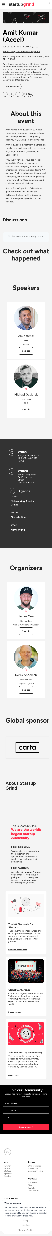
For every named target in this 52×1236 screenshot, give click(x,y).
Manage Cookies (26, 1230)
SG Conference (34, 1166)
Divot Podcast (33, 1190)
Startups (7, 1171)
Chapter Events (34, 1168)
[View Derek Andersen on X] (26, 669)
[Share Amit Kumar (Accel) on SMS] (30, 94)
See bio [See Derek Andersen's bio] (26, 690)
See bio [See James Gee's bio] (26, 631)
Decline (26, 1225)
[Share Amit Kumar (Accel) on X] (11, 94)
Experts (7, 1168)
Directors (7, 1176)
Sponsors (8, 1174)
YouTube (31, 1188)
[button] (49, 3)
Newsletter (32, 1183)
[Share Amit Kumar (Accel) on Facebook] (5, 94)
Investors (7, 1166)
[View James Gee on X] (26, 611)
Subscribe (25, 1127)
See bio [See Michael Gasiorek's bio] (26, 409)
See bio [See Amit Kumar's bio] (26, 350)
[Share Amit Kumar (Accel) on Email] (24, 94)
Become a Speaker (35, 1171)
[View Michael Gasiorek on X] (26, 389)
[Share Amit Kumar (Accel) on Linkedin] (18, 94)
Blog (30, 1185)
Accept (26, 1220)
